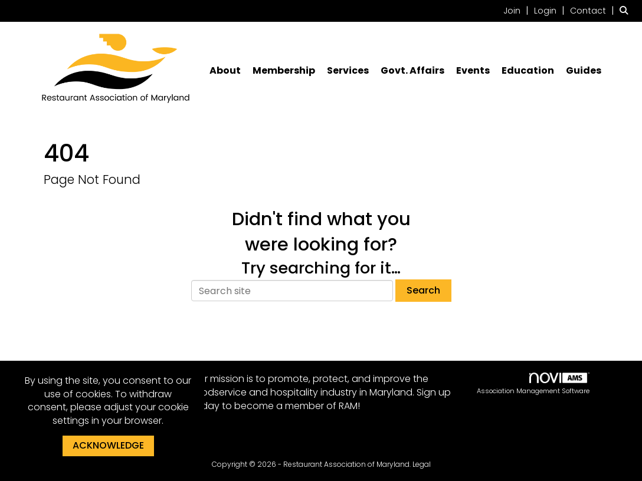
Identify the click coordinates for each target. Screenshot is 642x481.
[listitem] (517, 10)
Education (528, 70)
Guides (583, 70)
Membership (284, 70)
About (225, 70)
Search (423, 290)
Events (473, 70)
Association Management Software (533, 384)
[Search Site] (626, 10)
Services (348, 70)
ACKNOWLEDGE (108, 445)
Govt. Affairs (412, 70)
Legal (421, 464)
